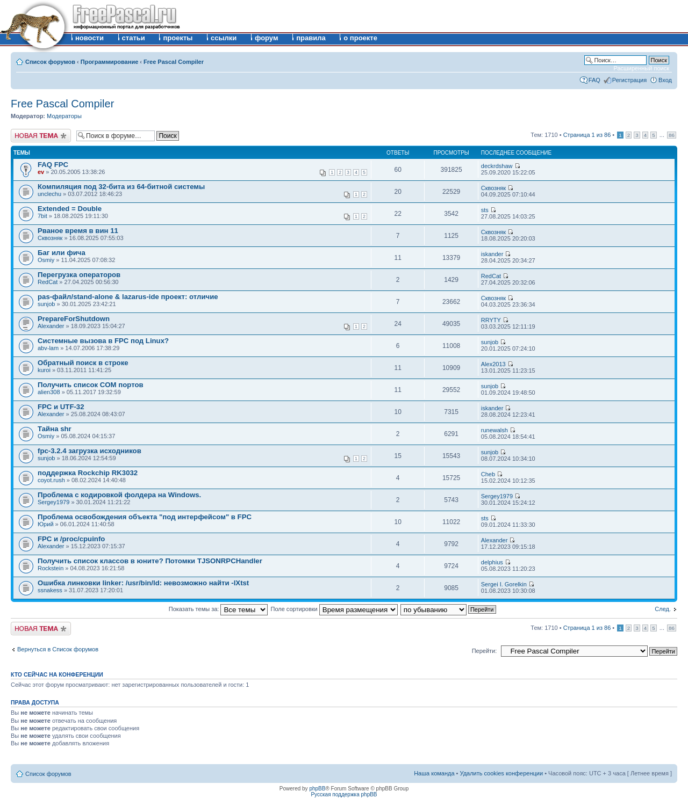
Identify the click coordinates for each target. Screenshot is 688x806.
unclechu (49, 194)
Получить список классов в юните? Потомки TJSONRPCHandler (150, 561)
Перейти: (484, 651)
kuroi (44, 370)
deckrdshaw (497, 166)
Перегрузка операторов (79, 275)
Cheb (488, 474)
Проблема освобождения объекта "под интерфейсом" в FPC (145, 517)
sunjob (46, 304)
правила (311, 38)
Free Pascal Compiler (174, 62)
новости (89, 38)
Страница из (587, 135)
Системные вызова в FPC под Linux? (103, 341)
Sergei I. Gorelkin (504, 584)
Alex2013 (493, 364)
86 (672, 135)
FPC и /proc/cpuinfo (71, 539)
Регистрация (629, 80)
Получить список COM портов (91, 385)
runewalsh (494, 430)
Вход (665, 80)
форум (266, 38)
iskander (492, 254)
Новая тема (41, 135)
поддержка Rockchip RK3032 (88, 473)
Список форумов (50, 62)
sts (485, 210)
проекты (177, 38)
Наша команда (434, 773)
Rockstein (50, 568)
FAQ (594, 80)
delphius (492, 562)
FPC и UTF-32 (61, 407)
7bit (42, 216)
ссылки (223, 38)
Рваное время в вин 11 (78, 231)
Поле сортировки (334, 609)
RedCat (48, 282)
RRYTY (491, 320)
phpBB (317, 789)
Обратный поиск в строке (83, 363)
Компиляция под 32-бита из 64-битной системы (121, 187)
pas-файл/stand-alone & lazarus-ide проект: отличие (128, 297)
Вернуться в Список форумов (57, 649)
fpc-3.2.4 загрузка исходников (89, 451)
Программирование (110, 62)
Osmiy (46, 260)
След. (663, 609)
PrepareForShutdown (74, 319)
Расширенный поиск (641, 68)
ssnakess (50, 590)
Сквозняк (493, 188)
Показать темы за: (218, 609)
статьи (133, 38)
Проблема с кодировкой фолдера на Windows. (119, 495)
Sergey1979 (53, 502)
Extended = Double (70, 209)
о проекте (360, 38)
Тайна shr (54, 429)
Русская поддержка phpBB (344, 794)
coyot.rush (51, 480)
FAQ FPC (53, 165)
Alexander (51, 326)
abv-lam (48, 348)
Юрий (46, 524)
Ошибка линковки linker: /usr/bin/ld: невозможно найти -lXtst (143, 583)
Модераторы (64, 116)
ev (41, 172)
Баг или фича (61, 253)
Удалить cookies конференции (501, 773)
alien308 (49, 392)
